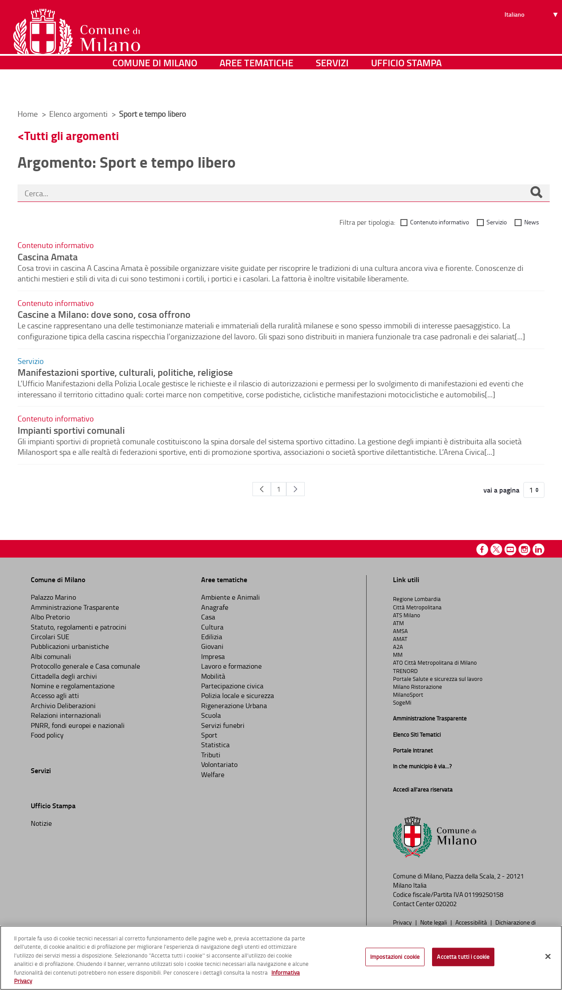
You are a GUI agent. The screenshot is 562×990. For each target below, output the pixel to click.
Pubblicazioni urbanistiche (70, 646)
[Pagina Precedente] (261, 489)
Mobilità (213, 676)
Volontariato (219, 764)
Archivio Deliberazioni (63, 705)
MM (398, 655)
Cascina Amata (48, 256)
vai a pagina (501, 490)
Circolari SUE (50, 636)
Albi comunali (51, 656)
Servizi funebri (223, 725)
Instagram (524, 549)
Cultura (212, 627)
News (531, 222)
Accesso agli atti (55, 695)
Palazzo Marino (53, 597)
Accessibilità (471, 922)
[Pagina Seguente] (295, 489)
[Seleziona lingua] (532, 40)
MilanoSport (408, 694)
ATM (398, 623)
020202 (446, 903)
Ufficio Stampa (406, 90)
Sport (209, 735)
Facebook (482, 549)
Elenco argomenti (79, 113)
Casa (208, 617)
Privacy (403, 922)
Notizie (41, 823)
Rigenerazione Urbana (234, 705)
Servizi (332, 90)
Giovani (212, 646)
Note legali (434, 922)
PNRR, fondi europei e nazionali (78, 725)
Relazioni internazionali (66, 715)
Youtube (510, 549)
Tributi (210, 755)
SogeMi (402, 702)
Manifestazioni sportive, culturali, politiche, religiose (125, 372)
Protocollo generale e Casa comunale (85, 666)
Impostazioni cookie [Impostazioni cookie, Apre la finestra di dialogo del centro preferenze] (395, 957)
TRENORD (405, 671)
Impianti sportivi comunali (71, 430)
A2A (398, 647)
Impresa (213, 656)
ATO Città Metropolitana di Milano (435, 662)
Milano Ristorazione (417, 687)
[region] (281, 957)
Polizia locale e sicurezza (237, 695)
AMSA (400, 631)
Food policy (47, 735)
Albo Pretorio (50, 617)
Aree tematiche (256, 90)
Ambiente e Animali (230, 597)
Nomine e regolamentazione (73, 686)
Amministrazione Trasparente (75, 607)
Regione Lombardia (417, 599)
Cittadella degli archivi (64, 676)
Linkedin (538, 549)
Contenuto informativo (439, 222)
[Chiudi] (548, 956)
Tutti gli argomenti (71, 135)
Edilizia (211, 636)
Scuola (211, 715)
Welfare (212, 774)
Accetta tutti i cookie (463, 957)
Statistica (215, 744)
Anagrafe (214, 607)
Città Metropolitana (417, 607)
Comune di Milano (154, 90)
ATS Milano (406, 615)
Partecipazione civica (232, 686)
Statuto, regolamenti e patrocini (78, 627)
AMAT (400, 639)
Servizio (496, 222)
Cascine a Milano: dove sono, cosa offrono (104, 314)
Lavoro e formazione (231, 666)
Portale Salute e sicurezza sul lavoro (438, 679)
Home (28, 113)
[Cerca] (536, 193)
